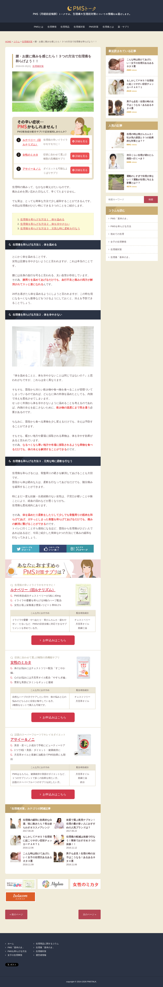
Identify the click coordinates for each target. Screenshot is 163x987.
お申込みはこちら (54, 640)
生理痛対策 (79, 26)
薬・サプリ (123, 26)
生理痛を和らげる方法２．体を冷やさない (45, 224)
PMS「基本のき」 (120, 218)
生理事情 (51, 26)
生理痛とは (108, 26)
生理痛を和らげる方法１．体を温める (42, 219)
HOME (8, 41)
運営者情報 (41, 955)
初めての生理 (117, 234)
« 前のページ (16, 914)
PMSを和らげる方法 (121, 226)
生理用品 (64, 26)
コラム (17, 41)
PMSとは (38, 26)
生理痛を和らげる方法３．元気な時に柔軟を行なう (50, 228)
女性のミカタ (30, 154)
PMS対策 (93, 26)
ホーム (11, 943)
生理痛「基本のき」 (121, 257)
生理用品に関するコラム (47, 943)
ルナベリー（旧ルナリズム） (32, 590)
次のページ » (89, 914)
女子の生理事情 (118, 241)
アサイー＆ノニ (32, 168)
